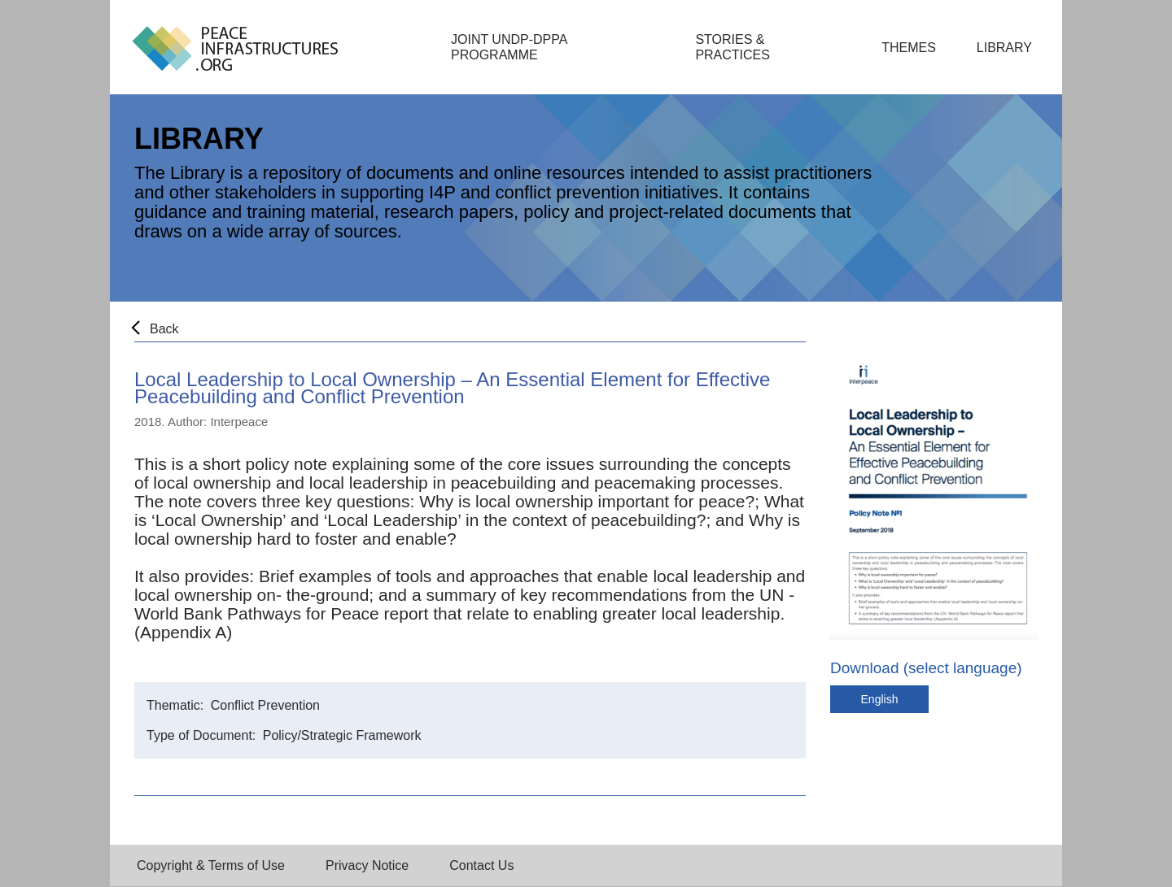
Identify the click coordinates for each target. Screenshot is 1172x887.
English (880, 699)
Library (1004, 47)
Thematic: (177, 705)
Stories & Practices (732, 47)
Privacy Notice (367, 865)
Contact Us (481, 865)
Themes (908, 47)
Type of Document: (203, 735)
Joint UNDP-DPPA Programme (509, 47)
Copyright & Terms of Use (211, 865)
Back (164, 329)
